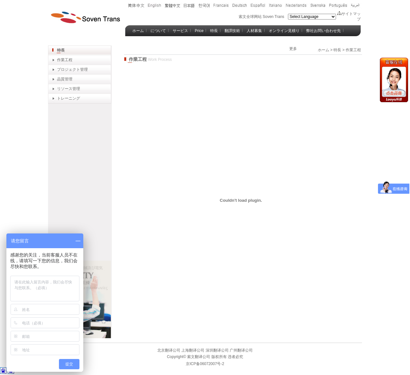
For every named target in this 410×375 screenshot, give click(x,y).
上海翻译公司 (192, 350)
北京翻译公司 (168, 350)
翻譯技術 (232, 31)
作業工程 (64, 60)
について (158, 31)
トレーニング (68, 98)
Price (199, 31)
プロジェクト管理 (72, 69)
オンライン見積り (284, 31)
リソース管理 (68, 88)
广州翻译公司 (241, 350)
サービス (180, 31)
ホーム (138, 31)
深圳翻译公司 (216, 350)
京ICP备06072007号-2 (205, 364)
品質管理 (64, 79)
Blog (136, 41)
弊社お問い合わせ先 (323, 31)
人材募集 (254, 31)
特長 (214, 31)
